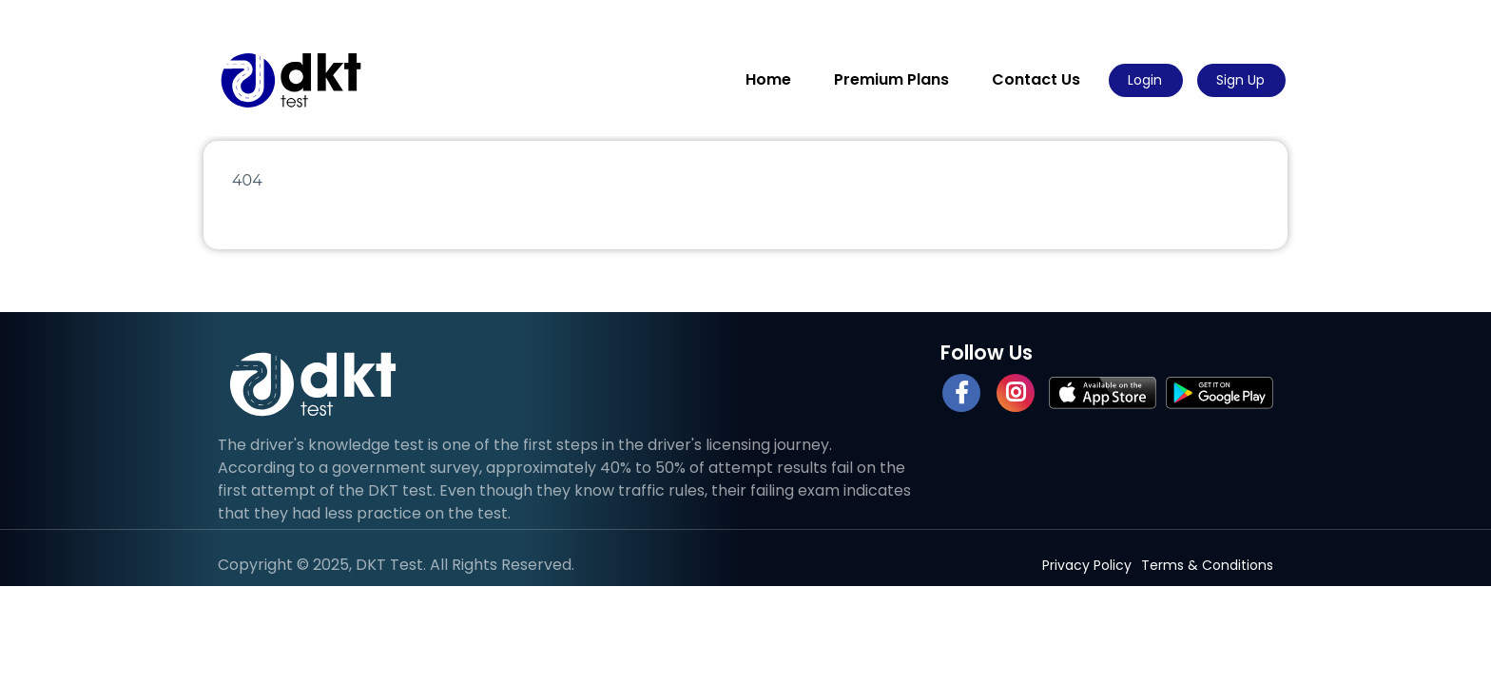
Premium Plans (891, 79)
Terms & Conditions (1207, 565)
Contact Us (1036, 79)
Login (1145, 79)
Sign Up (1240, 79)
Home (768, 79)
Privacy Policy (1087, 565)
